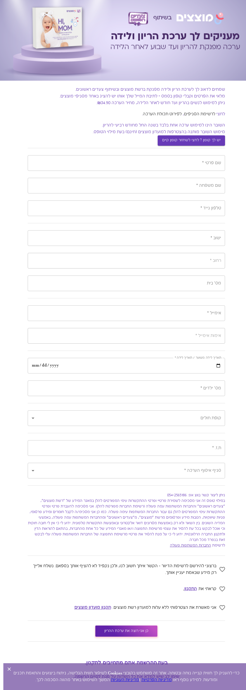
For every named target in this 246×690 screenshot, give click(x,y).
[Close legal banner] (6, 669)
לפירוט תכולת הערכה (158, 114)
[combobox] (122, 238)
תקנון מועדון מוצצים (89, 607)
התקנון (187, 589)
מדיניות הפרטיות (153, 680)
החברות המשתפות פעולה (187, 545)
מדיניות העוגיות (122, 680)
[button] (122, 418)
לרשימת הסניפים (196, 114)
